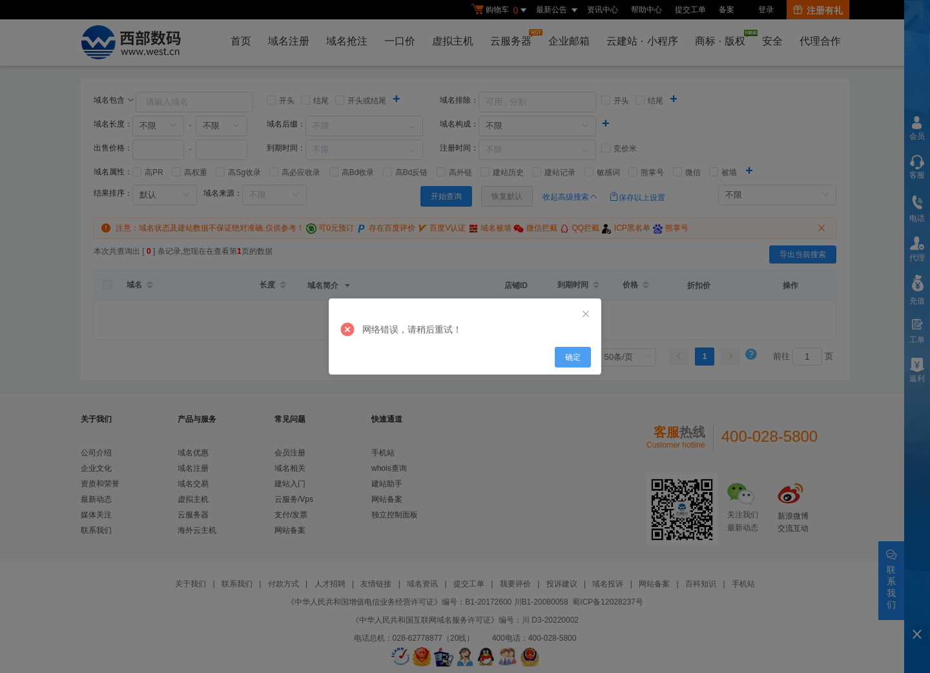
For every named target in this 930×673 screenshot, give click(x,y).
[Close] (586, 314)
